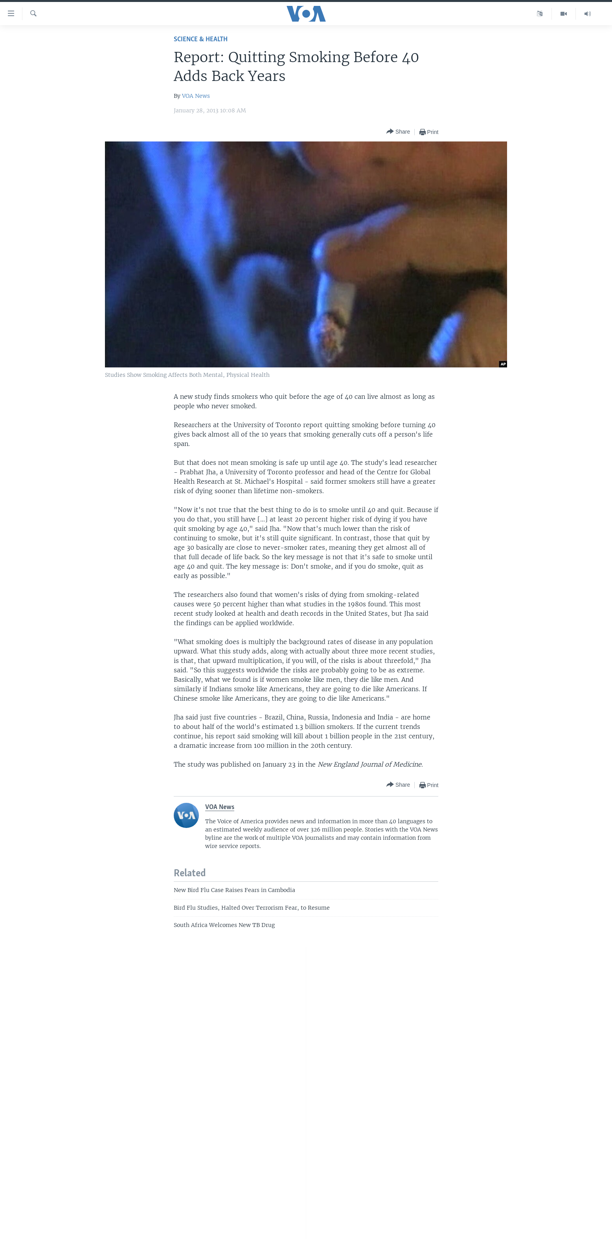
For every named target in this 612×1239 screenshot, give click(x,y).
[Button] (398, 132)
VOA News (196, 95)
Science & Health (201, 39)
